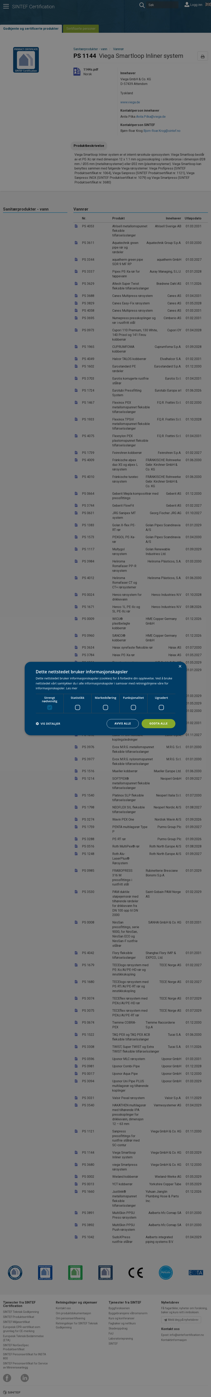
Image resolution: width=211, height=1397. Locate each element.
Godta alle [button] (158, 723)
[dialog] (106, 698)
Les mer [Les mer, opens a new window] (71, 688)
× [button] (179, 666)
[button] (48, 724)
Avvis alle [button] (123, 723)
